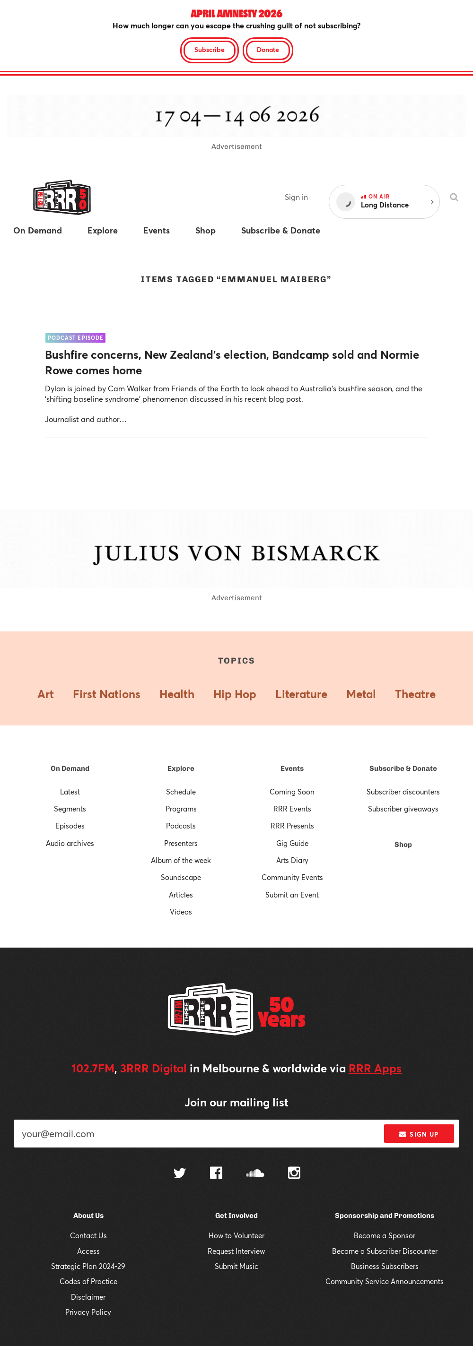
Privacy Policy (88, 1312)
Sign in (296, 197)
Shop (403, 844)
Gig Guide (292, 843)
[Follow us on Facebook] (216, 1174)
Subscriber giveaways (403, 808)
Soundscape (181, 877)
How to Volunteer (236, 1235)
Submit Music (236, 1266)
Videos (181, 911)
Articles (181, 894)
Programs (181, 808)
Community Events (292, 877)
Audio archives (70, 843)
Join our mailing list (236, 1102)
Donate (268, 49)
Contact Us (88, 1235)
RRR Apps (375, 1068)
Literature (301, 693)
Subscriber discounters (403, 791)
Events (292, 768)
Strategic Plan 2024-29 (88, 1266)
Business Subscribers (385, 1266)
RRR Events (292, 808)
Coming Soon (292, 791)
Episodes (70, 825)
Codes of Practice (88, 1281)
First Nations (106, 693)
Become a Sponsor (384, 1235)
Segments (70, 808)
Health (176, 693)
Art (45, 693)
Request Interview (236, 1251)
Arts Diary (292, 860)
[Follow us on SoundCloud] (255, 1174)
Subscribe (209, 49)
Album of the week (181, 860)
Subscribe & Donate (403, 768)
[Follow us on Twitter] (179, 1174)
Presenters (181, 843)
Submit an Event (292, 894)
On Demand (70, 768)
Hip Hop (234, 693)
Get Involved (236, 1215)
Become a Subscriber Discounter (385, 1251)
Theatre (415, 693)
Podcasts (181, 825)
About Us (88, 1215)
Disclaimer (88, 1297)
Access (88, 1251)
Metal (361, 693)
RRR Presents (292, 825)
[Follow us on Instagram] (294, 1174)
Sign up (418, 1134)
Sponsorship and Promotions (384, 1215)
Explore (180, 768)
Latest (70, 791)
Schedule (181, 791)
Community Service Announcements (384, 1281)
